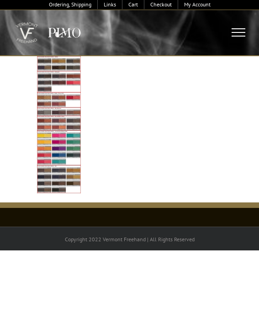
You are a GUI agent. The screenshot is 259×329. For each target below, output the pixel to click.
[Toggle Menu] (239, 32)
